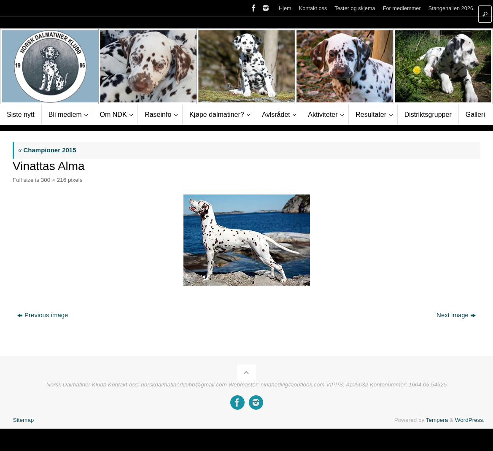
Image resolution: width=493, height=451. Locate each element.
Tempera (437, 420)
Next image (456, 315)
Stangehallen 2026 (450, 8)
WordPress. (470, 420)
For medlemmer (402, 8)
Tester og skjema (354, 8)
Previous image (42, 315)
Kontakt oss (313, 8)
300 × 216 (53, 180)
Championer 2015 (47, 150)
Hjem (285, 8)
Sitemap (23, 420)
